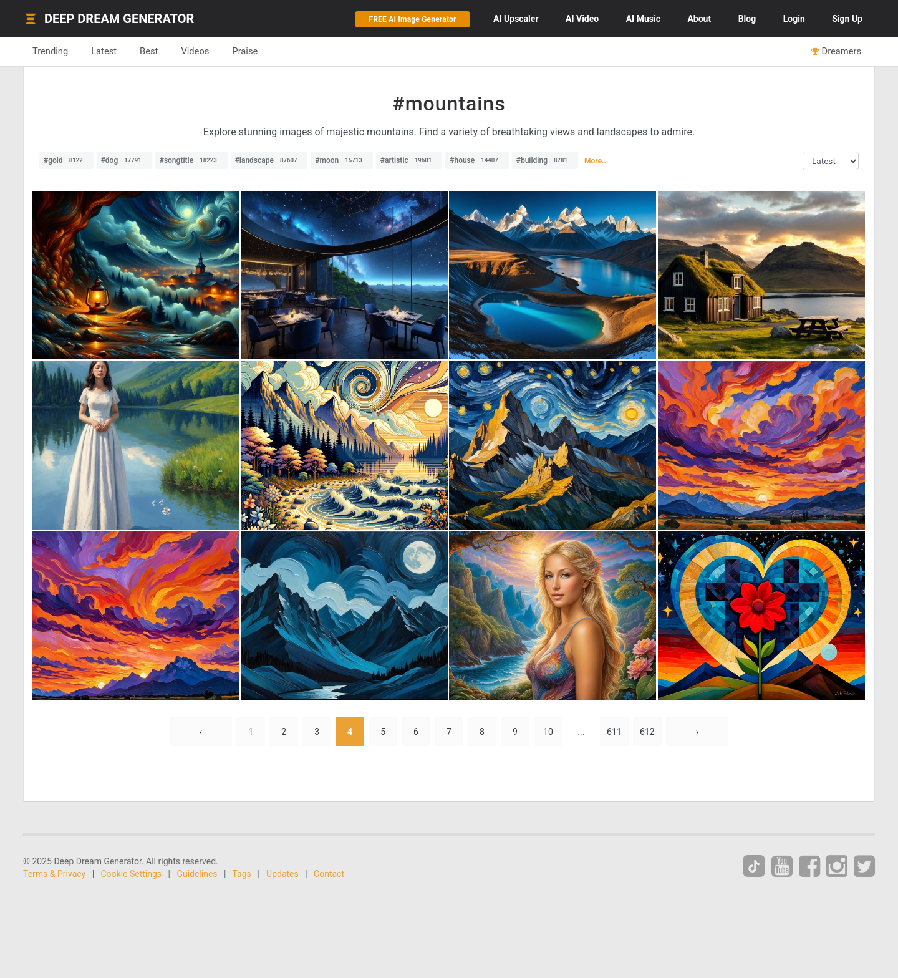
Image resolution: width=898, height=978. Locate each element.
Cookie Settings (131, 874)
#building (545, 160)
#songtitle (191, 160)
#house (477, 160)
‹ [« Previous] (201, 732)
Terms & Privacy (54, 874)
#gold (66, 160)
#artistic (409, 160)
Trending (50, 51)
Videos (195, 51)
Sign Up (847, 19)
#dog (124, 160)
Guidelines (196, 874)
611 (614, 732)
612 (647, 732)
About (699, 19)
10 (548, 732)
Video (582, 19)
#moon (341, 160)
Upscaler (515, 19)
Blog (747, 19)
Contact (329, 874)
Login (794, 19)
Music (643, 19)
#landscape (269, 160)
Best (149, 51)
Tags (242, 874)
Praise (245, 51)
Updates (282, 874)
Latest (104, 51)
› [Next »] (697, 732)
